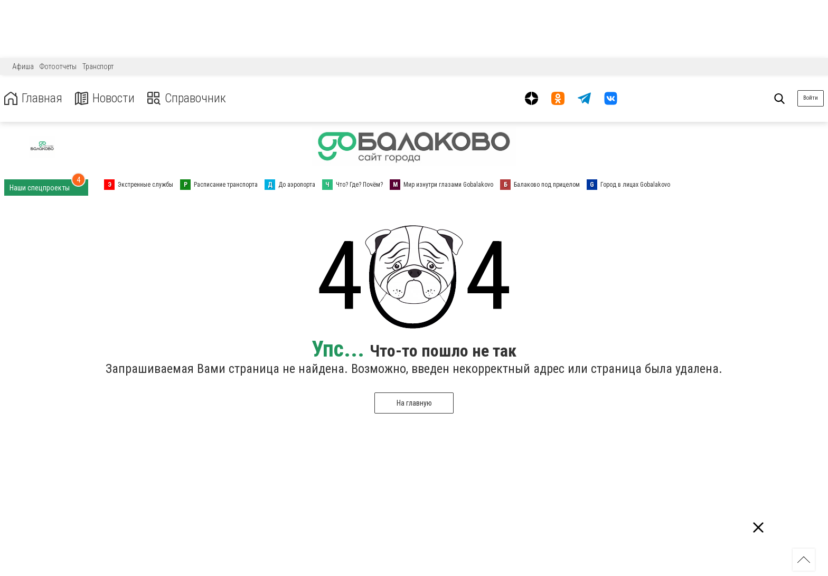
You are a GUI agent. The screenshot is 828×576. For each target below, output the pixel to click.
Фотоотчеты (58, 66)
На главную (414, 403)
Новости (105, 98)
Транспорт (98, 66)
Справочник (186, 98)
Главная (33, 98)
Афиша (23, 66)
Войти (810, 97)
